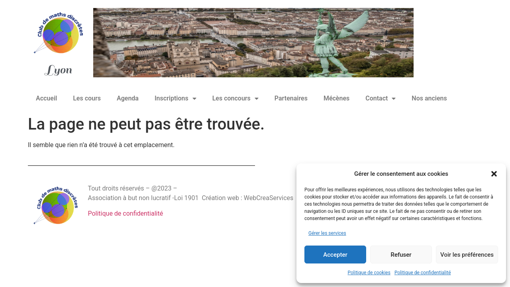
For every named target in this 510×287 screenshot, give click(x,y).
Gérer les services (327, 233)
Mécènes (336, 98)
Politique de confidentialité (422, 272)
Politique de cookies (369, 272)
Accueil (46, 98)
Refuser (400, 254)
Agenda (128, 98)
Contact (380, 98)
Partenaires (291, 98)
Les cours (87, 98)
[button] (494, 174)
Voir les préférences (467, 254)
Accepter (335, 254)
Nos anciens (429, 98)
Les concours (235, 98)
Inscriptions (175, 98)
